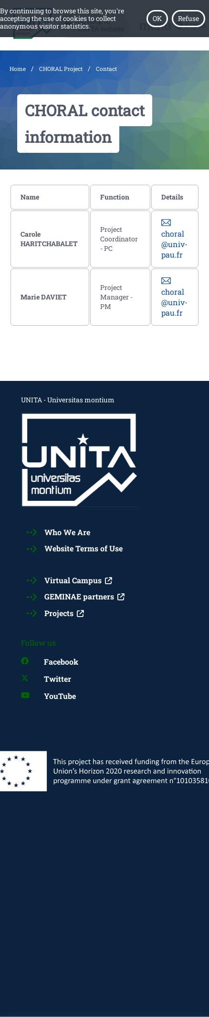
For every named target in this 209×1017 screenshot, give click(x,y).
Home (18, 68)
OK (157, 18)
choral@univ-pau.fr (174, 244)
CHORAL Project (61, 68)
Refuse (188, 18)
